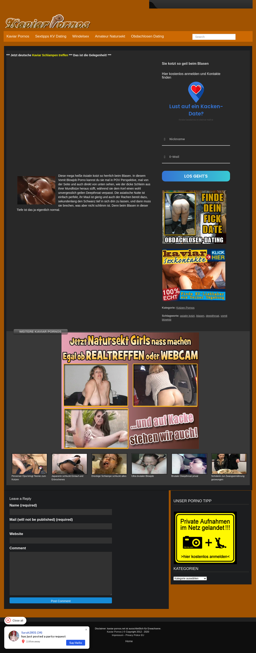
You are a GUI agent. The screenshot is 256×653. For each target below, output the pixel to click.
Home (129, 641)
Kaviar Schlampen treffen (50, 55)
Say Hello (75, 642)
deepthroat (212, 315)
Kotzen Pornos (185, 307)
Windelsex (80, 36)
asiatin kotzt (187, 315)
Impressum (117, 635)
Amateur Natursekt (110, 36)
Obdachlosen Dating (147, 36)
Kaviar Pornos (18, 36)
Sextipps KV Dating (50, 36)
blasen (200, 315)
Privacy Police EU (135, 635)
